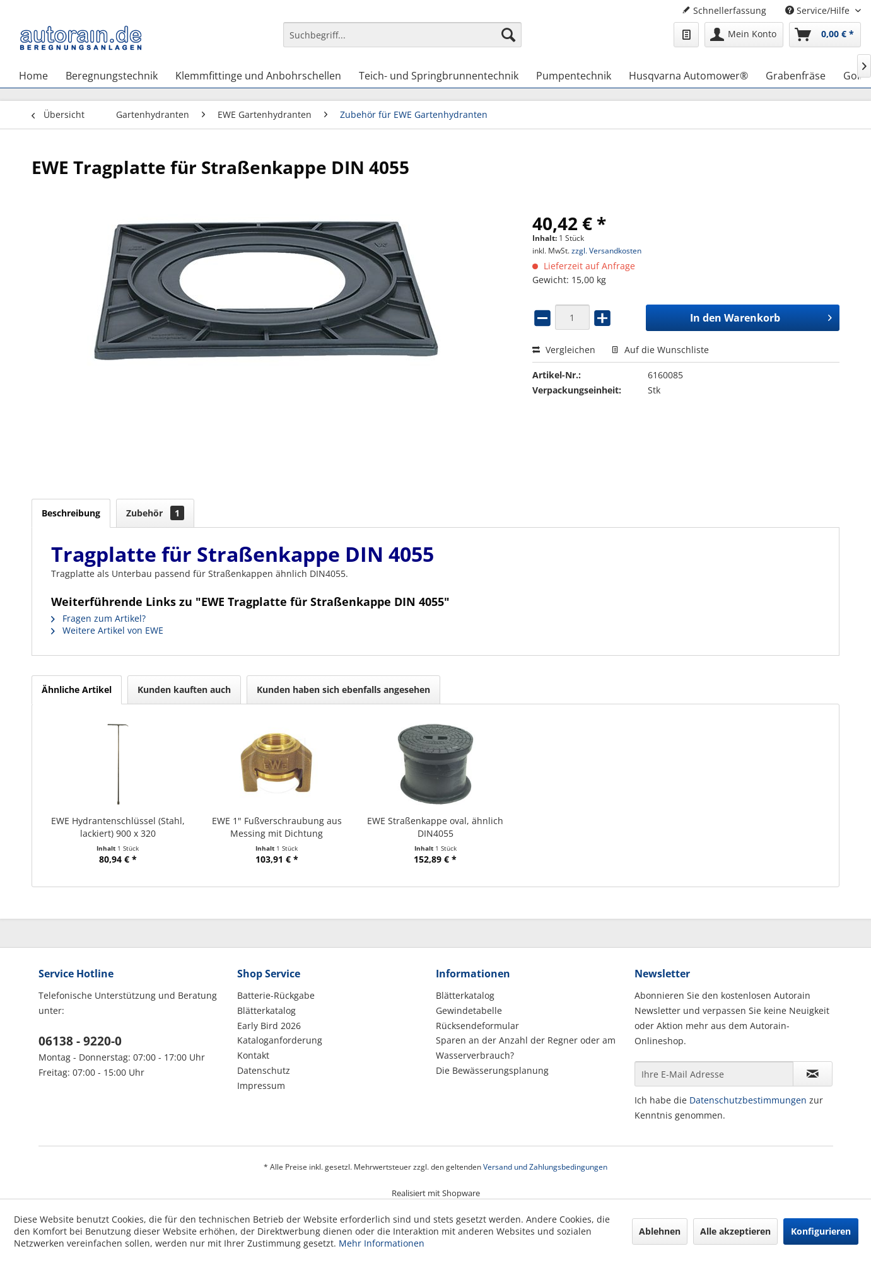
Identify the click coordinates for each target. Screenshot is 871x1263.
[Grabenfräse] (795, 76)
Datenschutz (263, 1070)
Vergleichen (563, 350)
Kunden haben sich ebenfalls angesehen (343, 690)
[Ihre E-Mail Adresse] (713, 1073)
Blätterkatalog (266, 1010)
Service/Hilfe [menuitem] (818, 10)
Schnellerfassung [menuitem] (724, 10)
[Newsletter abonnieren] (813, 1073)
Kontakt (253, 1055)
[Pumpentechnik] (573, 76)
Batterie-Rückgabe (276, 995)
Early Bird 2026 (269, 1026)
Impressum (261, 1085)
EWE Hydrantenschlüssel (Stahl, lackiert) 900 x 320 (118, 827)
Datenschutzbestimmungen (748, 1100)
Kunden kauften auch (184, 690)
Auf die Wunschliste (660, 350)
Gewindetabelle (469, 1010)
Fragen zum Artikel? (98, 618)
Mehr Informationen (381, 1243)
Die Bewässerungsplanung (492, 1070)
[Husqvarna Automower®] (688, 76)
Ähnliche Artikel (77, 690)
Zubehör (155, 513)
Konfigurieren (821, 1231)
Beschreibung (71, 513)
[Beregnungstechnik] (112, 76)
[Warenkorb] (825, 34)
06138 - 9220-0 (80, 1041)
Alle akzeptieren (735, 1231)
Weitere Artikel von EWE (107, 630)
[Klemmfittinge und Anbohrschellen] (258, 76)
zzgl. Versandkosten (606, 250)
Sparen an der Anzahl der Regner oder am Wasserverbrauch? (526, 1047)
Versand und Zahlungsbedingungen (545, 1166)
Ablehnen (660, 1231)
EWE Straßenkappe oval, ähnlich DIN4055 (435, 827)
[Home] (33, 76)
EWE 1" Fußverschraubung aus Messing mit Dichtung (277, 827)
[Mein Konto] (743, 34)
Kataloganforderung (279, 1040)
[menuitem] (402, 40)
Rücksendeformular (477, 1026)
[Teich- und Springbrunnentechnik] (438, 76)
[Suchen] (508, 34)
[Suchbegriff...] (402, 34)
